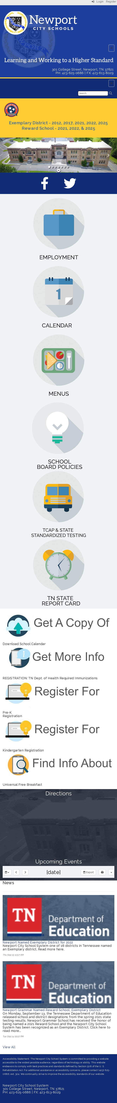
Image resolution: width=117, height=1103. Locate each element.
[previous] (16, 872)
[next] (25, 872)
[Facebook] (45, 187)
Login (98, 1)
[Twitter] (70, 187)
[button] (9, 155)
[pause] (59, 170)
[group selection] (7, 872)
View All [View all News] (9, 1047)
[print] (102, 872)
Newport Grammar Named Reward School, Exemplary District (52, 1010)
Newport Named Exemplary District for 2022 (38, 942)
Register (111, 1)
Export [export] (88, 872)
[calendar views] (111, 872)
